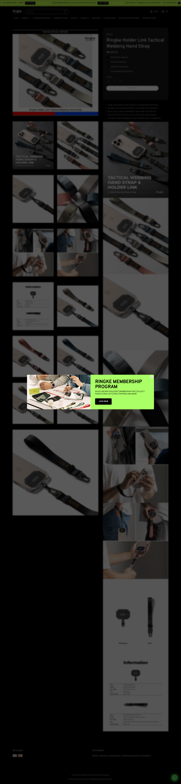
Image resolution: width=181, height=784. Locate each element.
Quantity (109, 77)
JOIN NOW (116, 3)
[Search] (65, 11)
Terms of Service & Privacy (78, 779)
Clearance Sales (109, 18)
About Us (74, 18)
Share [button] (110, 95)
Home (16, 18)
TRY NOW (43, 3)
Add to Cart (132, 88)
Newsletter (96, 18)
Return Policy (107, 779)
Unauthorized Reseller (42, 18)
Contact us (85, 18)
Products (25, 18)
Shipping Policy (95, 779)
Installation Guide (61, 18)
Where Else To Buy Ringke (129, 18)
